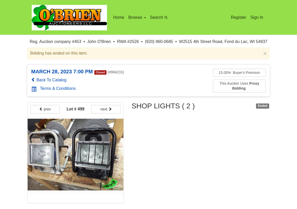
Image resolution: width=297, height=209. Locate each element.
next (106, 109)
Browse (137, 17)
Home (118, 17)
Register (238, 17)
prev (45, 109)
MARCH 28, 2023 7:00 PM (62, 71)
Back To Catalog (49, 80)
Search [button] (159, 17)
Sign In (256, 17)
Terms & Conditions (53, 88)
